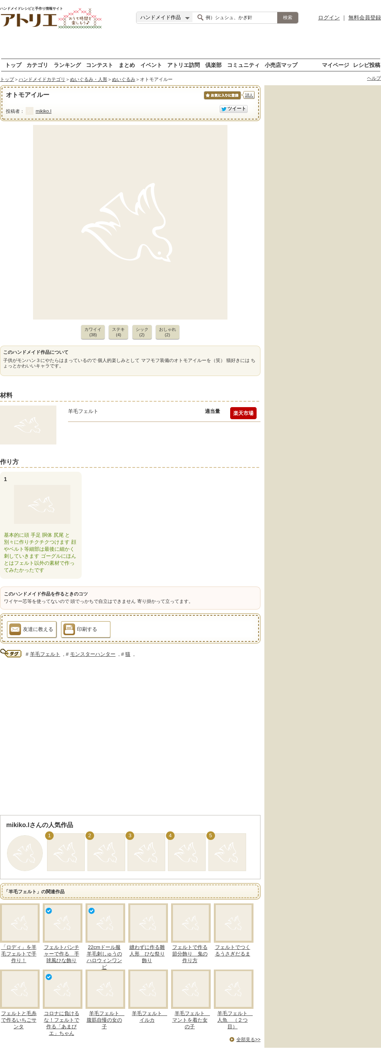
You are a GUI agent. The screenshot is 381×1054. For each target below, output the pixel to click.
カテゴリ (37, 65)
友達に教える (31, 631)
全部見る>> (248, 1039)
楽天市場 (243, 413)
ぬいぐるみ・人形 (88, 79)
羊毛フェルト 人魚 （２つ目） (235, 1019)
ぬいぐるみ (123, 79)
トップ (13, 65)
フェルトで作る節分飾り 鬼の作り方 (190, 953)
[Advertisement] (190, 46)
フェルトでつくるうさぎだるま (232, 950)
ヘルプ (374, 78)
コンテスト (99, 65)
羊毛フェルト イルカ (149, 1016)
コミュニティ (243, 65)
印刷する (80, 631)
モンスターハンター (92, 654)
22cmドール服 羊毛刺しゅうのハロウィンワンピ (104, 957)
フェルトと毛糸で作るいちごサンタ (19, 1019)
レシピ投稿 (366, 65)
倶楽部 (213, 65)
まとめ (127, 65)
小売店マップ (281, 65)
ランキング (67, 65)
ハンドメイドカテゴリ (42, 79)
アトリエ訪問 (183, 65)
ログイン (329, 17)
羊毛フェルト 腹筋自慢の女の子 (106, 1019)
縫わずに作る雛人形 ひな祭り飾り (147, 953)
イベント (151, 65)
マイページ (335, 65)
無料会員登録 (364, 17)
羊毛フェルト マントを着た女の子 (191, 1019)
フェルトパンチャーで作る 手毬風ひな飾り (61, 953)
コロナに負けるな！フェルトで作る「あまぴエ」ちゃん (61, 1023)
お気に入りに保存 (221, 99)
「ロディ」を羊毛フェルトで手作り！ (19, 953)
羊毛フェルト (45, 654)
